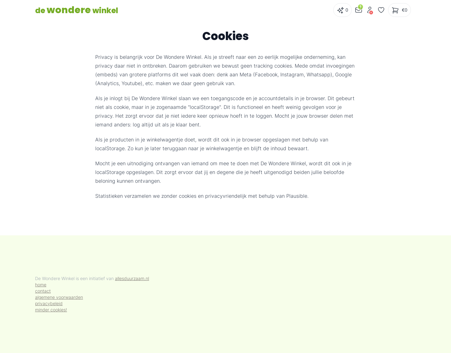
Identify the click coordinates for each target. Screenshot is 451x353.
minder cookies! (51, 309)
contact (43, 291)
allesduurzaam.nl (132, 278)
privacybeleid (49, 303)
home (40, 284)
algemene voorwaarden (59, 297)
